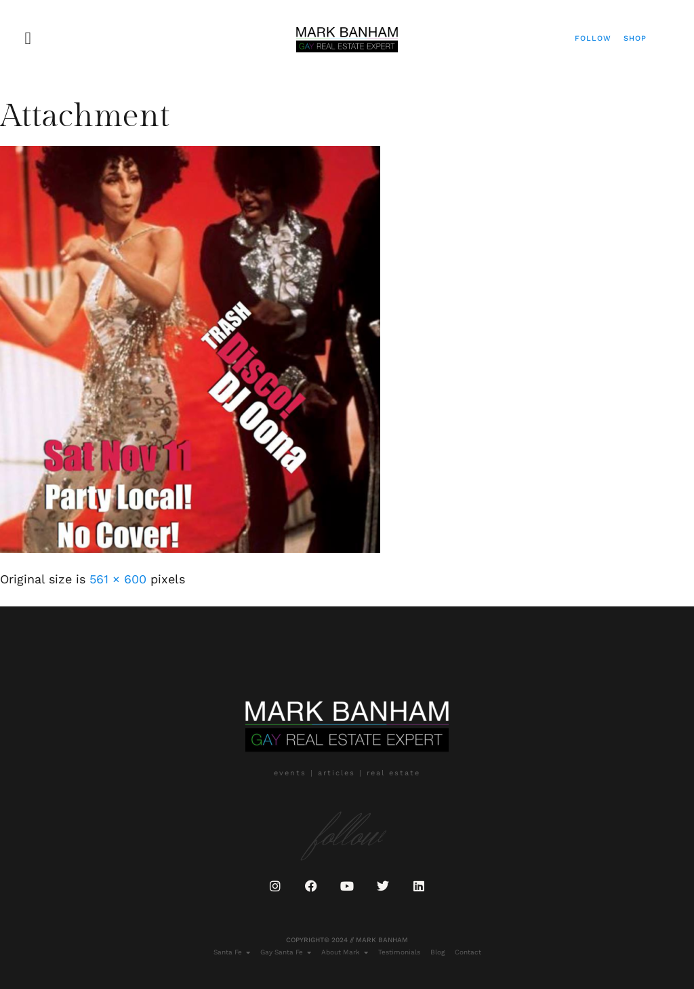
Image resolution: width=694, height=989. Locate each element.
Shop (635, 38)
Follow (593, 38)
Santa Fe (231, 952)
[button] (28, 38)
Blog (437, 952)
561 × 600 (117, 579)
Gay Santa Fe (285, 952)
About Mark (344, 952)
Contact (468, 952)
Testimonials (399, 952)
